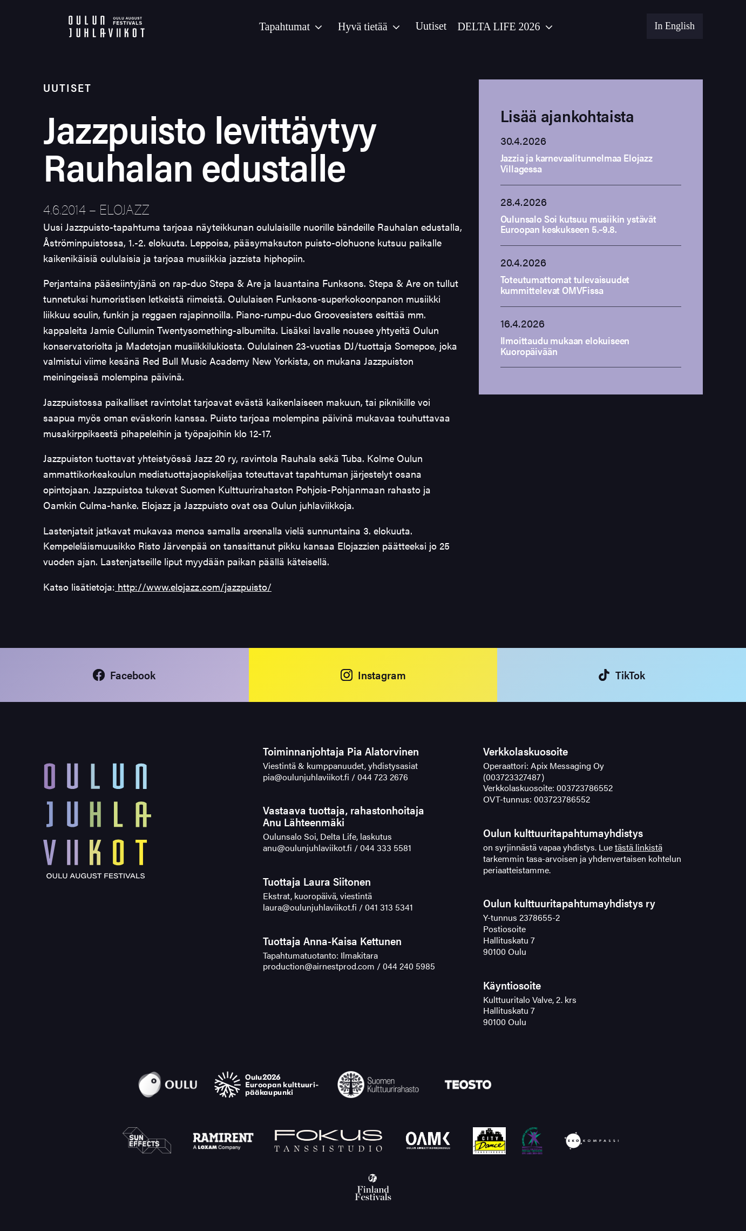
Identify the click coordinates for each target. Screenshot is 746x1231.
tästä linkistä (638, 847)
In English (675, 26)
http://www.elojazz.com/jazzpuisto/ (193, 586)
